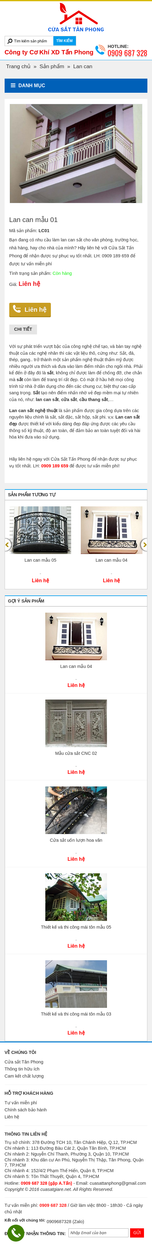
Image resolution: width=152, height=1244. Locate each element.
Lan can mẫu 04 (111, 560)
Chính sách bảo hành (26, 1109)
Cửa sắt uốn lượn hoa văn (76, 840)
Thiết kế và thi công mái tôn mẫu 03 (76, 1014)
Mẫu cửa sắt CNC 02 (76, 753)
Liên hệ (35, 309)
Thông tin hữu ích (22, 1069)
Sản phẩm (51, 66)
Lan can (82, 66)
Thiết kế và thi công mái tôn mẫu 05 (76, 927)
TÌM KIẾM (64, 41)
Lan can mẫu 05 (40, 560)
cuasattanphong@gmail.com (118, 1183)
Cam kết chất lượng (24, 1076)
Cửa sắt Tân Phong (24, 1061)
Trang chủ (18, 66)
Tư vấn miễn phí (21, 1102)
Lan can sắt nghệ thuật (33, 410)
